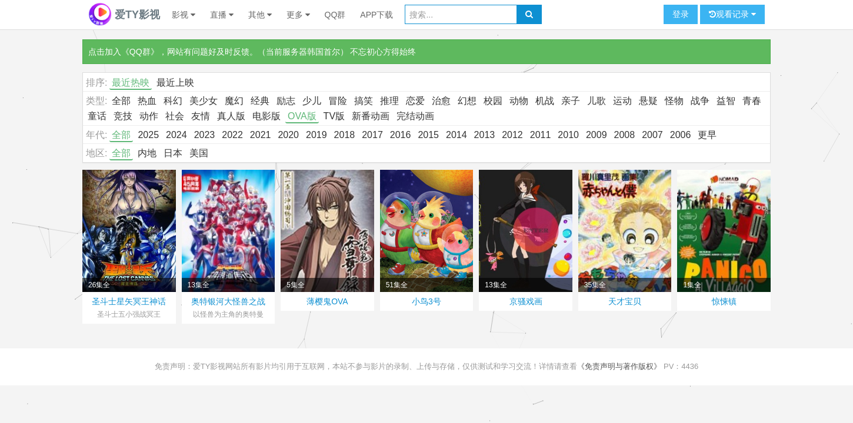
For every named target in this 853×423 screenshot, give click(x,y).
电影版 (266, 116)
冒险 (337, 101)
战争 (700, 101)
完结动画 (415, 116)
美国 (198, 153)
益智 (726, 101)
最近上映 (175, 83)
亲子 (570, 101)
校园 (493, 101)
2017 (372, 135)
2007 (652, 135)
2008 (624, 135)
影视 (183, 14)
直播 (222, 14)
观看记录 (732, 14)
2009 (596, 135)
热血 (147, 101)
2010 (568, 135)
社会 (174, 116)
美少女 (203, 101)
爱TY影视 (124, 15)
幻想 (467, 101)
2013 (484, 135)
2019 (316, 135)
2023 (204, 135)
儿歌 (596, 101)
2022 (232, 135)
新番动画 (370, 116)
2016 (400, 135)
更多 (298, 14)
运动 (622, 101)
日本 (173, 153)
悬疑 (648, 101)
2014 (456, 135)
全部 (121, 101)
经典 (260, 101)
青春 (751, 101)
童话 (97, 116)
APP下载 (376, 14)
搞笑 (363, 101)
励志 (285, 101)
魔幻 (234, 101)
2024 (176, 135)
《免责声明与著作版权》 (619, 366)
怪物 (674, 101)
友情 (200, 116)
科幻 (173, 101)
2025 (148, 135)
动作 (148, 116)
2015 (428, 135)
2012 (512, 135)
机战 (544, 101)
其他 (260, 14)
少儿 (311, 101)
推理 (389, 101)
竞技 (123, 116)
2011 (540, 135)
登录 (680, 14)
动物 (518, 101)
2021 (260, 135)
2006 (680, 135)
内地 (147, 153)
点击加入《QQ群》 (123, 51)
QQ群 (335, 14)
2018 (344, 135)
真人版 (231, 116)
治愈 (441, 101)
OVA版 (302, 116)
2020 (288, 135)
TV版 (334, 116)
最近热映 (130, 83)
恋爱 (415, 101)
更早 (707, 135)
